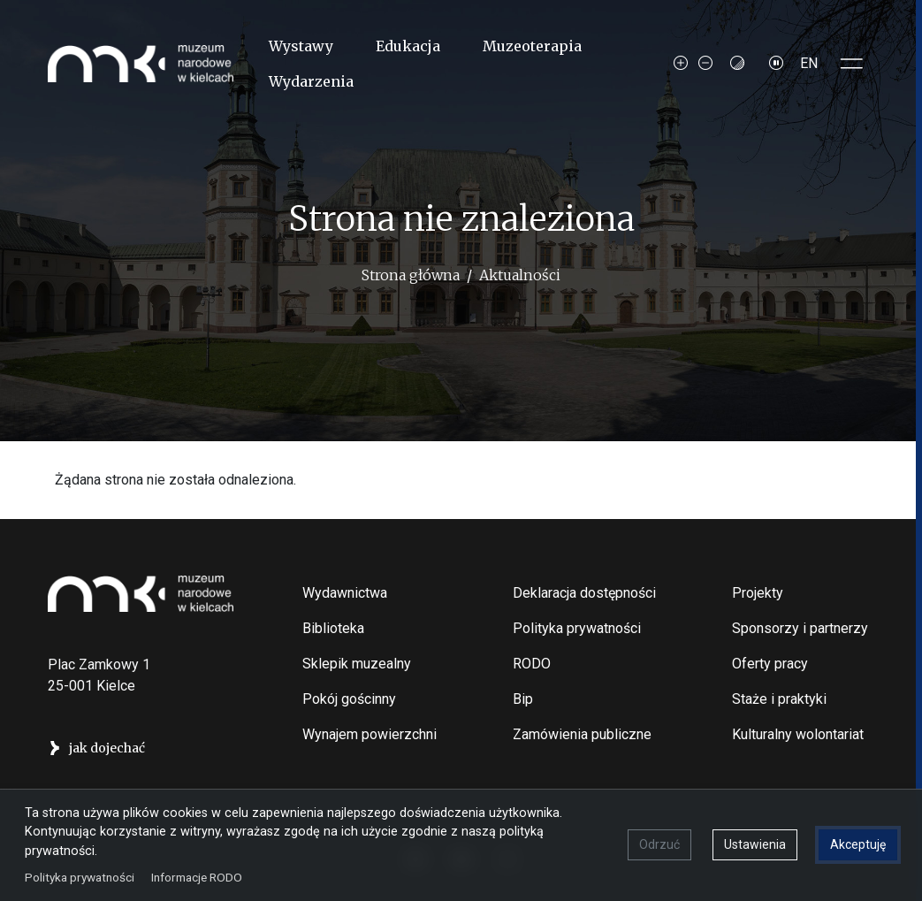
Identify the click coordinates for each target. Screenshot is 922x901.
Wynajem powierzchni (369, 734)
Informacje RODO (196, 876)
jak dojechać (107, 748)
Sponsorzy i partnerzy (800, 628)
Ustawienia (755, 844)
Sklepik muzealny (356, 663)
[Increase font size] (680, 63)
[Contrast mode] (737, 63)
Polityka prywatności (577, 628)
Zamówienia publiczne (582, 734)
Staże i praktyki (779, 699)
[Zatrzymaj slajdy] (776, 63)
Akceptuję (858, 844)
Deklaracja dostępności (584, 592)
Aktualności (519, 275)
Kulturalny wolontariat (798, 734)
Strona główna (411, 275)
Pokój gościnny (349, 699)
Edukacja (408, 46)
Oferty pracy (770, 663)
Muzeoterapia (532, 46)
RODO (532, 663)
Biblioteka (333, 628)
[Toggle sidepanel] (852, 64)
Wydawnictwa (344, 592)
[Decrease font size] (705, 63)
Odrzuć (659, 844)
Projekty (757, 592)
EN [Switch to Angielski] (809, 63)
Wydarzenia (311, 81)
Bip (523, 699)
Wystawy (301, 46)
